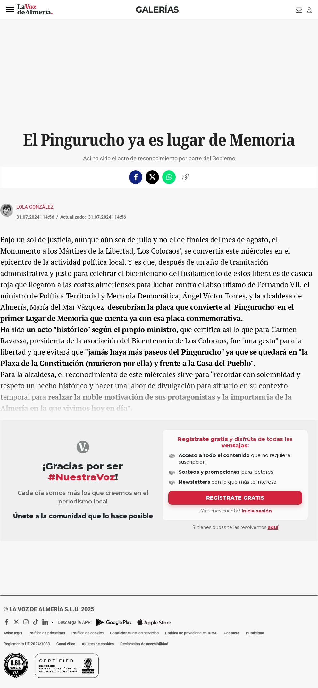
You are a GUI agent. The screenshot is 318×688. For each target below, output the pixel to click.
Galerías (157, 9)
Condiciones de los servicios (134, 633)
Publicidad (255, 633)
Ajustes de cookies (98, 644)
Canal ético (65, 644)
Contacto (231, 633)
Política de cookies (87, 633)
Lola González (35, 207)
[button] (10, 9)
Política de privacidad (47, 633)
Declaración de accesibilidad (144, 644)
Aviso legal (13, 633)
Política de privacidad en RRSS (191, 633)
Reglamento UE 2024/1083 (27, 644)
